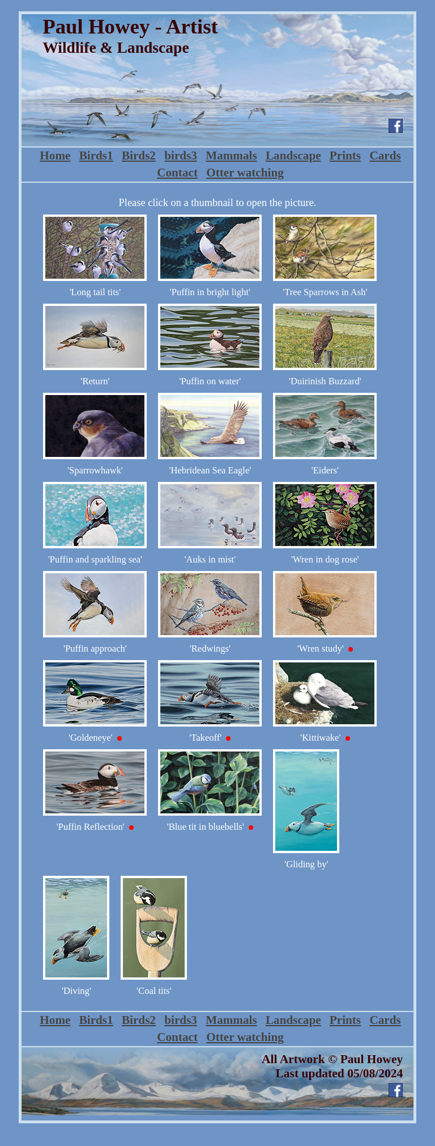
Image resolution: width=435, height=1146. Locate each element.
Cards (384, 155)
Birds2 (139, 155)
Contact (177, 172)
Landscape (293, 155)
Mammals (231, 155)
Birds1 (96, 155)
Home (55, 155)
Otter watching (245, 172)
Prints (345, 155)
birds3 (180, 155)
